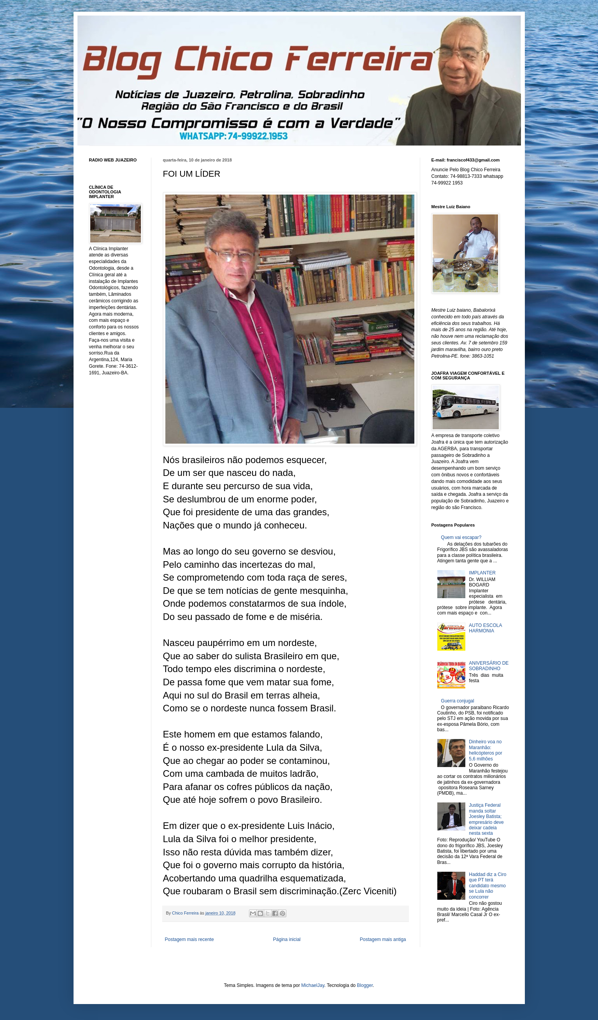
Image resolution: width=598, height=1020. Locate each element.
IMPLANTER (482, 573)
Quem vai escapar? (461, 537)
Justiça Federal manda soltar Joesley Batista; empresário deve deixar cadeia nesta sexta (486, 819)
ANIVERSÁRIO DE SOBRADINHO (489, 665)
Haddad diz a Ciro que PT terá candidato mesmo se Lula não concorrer (487, 886)
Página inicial (287, 939)
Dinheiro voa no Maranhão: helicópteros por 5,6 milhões (485, 750)
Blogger (365, 985)
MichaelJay (312, 985)
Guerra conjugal (457, 701)
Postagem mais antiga (383, 939)
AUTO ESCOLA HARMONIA (485, 628)
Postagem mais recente (189, 939)
